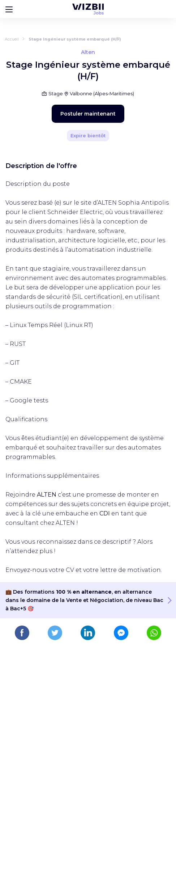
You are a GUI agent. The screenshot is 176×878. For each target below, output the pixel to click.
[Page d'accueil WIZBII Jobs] (88, 9)
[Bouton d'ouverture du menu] (9, 9)
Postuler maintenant (88, 113)
